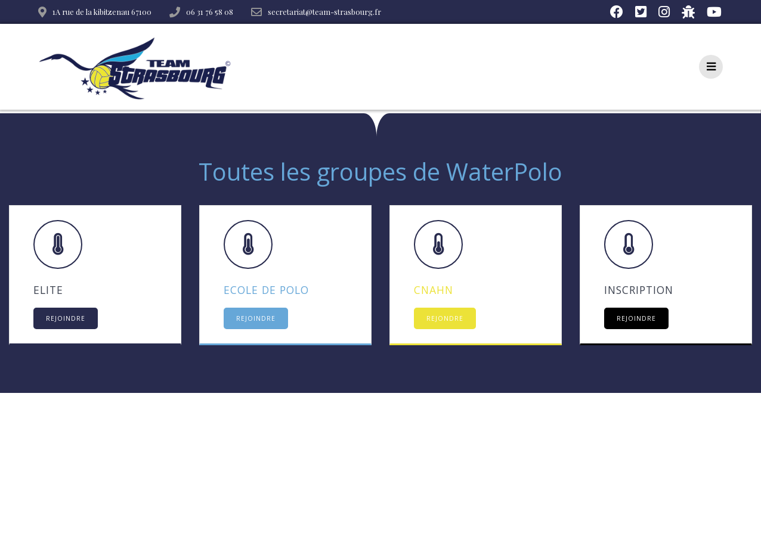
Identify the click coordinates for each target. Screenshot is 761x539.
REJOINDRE (65, 318)
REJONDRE (444, 318)
